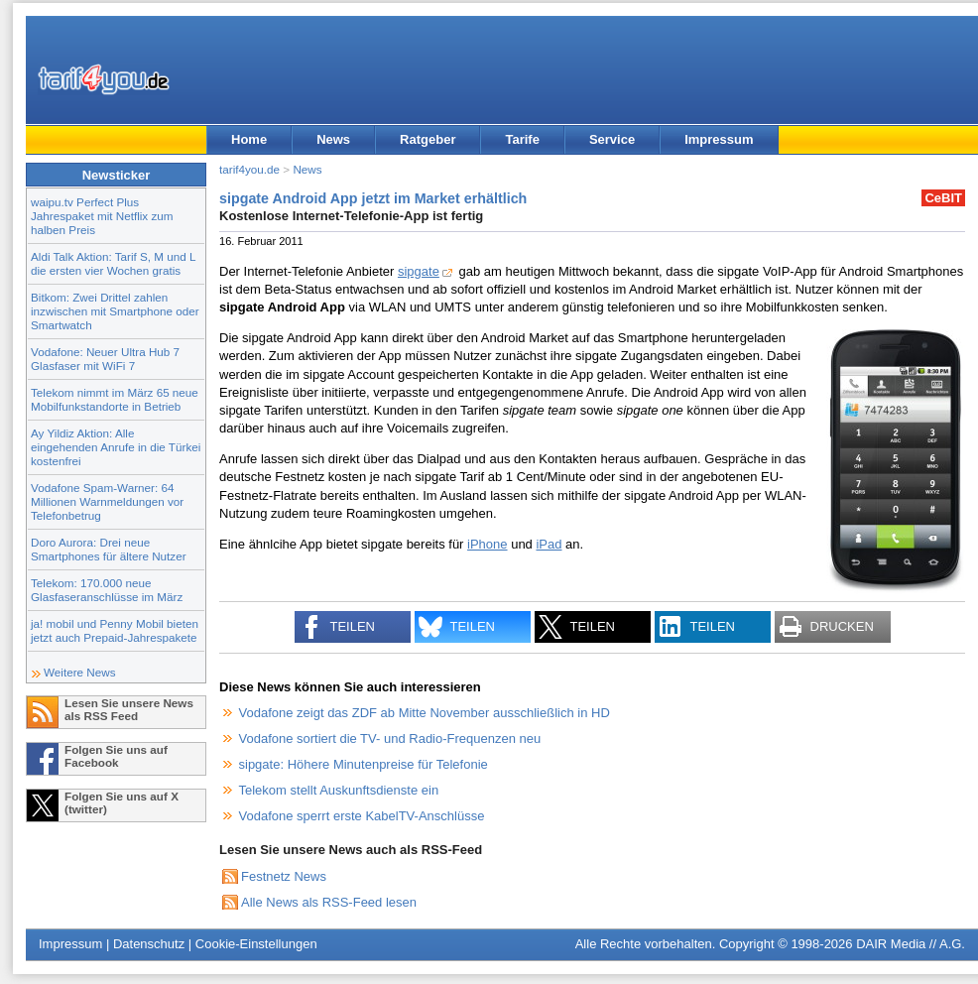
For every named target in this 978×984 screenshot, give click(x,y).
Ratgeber (427, 139)
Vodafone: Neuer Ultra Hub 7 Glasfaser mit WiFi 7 (105, 358)
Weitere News (80, 672)
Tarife (522, 139)
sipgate (418, 271)
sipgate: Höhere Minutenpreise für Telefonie (363, 764)
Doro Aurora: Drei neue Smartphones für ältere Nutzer (108, 549)
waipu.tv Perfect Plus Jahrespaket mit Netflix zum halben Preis (102, 215)
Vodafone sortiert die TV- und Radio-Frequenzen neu (390, 738)
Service (612, 139)
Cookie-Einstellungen (256, 943)
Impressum (718, 139)
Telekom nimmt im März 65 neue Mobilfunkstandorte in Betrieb (114, 399)
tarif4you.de (249, 169)
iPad (548, 544)
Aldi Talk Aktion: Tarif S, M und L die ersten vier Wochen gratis (113, 263)
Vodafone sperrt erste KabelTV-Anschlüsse (362, 815)
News (333, 139)
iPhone (487, 544)
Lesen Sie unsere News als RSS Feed (128, 709)
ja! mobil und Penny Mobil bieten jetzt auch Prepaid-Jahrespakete (114, 630)
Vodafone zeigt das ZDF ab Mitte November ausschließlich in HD (424, 712)
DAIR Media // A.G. (910, 943)
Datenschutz (148, 943)
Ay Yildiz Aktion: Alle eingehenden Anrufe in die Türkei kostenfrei (115, 447)
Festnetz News (283, 876)
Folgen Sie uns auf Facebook (116, 756)
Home (249, 139)
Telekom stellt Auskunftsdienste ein (339, 790)
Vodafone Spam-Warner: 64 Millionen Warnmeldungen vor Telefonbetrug (107, 501)
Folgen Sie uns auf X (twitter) (121, 802)
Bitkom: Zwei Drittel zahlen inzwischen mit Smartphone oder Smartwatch (115, 311)
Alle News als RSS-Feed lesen (329, 902)
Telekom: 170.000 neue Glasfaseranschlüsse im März (107, 589)
